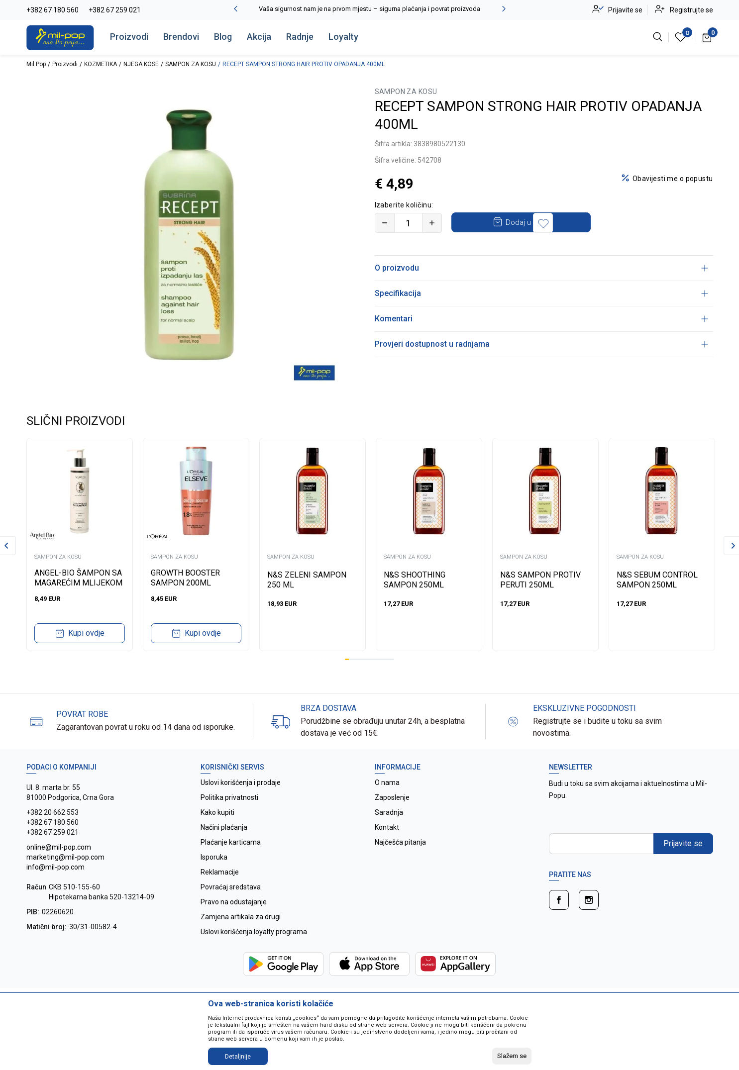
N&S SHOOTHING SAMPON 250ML (414, 579)
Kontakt (387, 827)
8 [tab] (376, 659)
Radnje (300, 36)
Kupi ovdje (86, 633)
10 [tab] (384, 659)
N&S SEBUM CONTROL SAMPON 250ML (657, 579)
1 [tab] (347, 659)
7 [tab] (372, 659)
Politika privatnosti (229, 797)
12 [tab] (392, 659)
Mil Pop (36, 64)
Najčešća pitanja (400, 842)
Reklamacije (220, 872)
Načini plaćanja (224, 827)
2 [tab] (351, 659)
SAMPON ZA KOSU (190, 64)
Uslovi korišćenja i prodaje (241, 782)
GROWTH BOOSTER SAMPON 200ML (185, 577)
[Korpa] (707, 36)
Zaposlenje (392, 797)
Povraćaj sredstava (231, 887)
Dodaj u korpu (529, 222)
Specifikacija (541, 293)
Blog (223, 36)
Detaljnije (238, 1056)
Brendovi (181, 36)
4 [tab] (359, 659)
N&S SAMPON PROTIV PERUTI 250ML (540, 579)
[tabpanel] (79, 544)
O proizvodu (541, 268)
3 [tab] (355, 659)
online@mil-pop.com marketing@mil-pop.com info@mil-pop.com (65, 857)
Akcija (259, 36)
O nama (387, 782)
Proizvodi (129, 36)
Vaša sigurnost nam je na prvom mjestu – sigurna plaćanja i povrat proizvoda (369, 8)
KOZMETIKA (100, 64)
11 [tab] (388, 659)
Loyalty (343, 36)
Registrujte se (691, 10)
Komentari (541, 318)
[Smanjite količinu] (385, 223)
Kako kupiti (217, 812)
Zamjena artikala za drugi (241, 917)
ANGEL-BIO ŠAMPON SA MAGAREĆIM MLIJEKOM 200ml (78, 582)
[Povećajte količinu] (432, 223)
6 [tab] (367, 659)
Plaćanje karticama (231, 842)
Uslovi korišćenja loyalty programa (254, 932)
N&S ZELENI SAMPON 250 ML (306, 579)
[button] (611, 223)
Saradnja (389, 812)
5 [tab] (363, 659)
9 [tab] (380, 659)
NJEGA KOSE (141, 64)
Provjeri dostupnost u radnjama (541, 344)
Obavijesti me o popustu (673, 179)
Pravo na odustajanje (234, 902)
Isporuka (214, 857)
